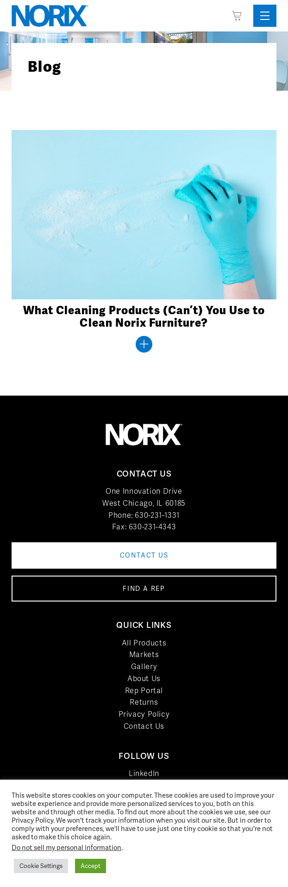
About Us (144, 678)
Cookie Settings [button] (41, 866)
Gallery (144, 666)
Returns (144, 702)
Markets (144, 654)
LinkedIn (144, 773)
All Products (144, 643)
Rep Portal (144, 690)
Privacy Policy (144, 714)
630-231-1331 (157, 515)
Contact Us (144, 726)
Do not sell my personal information (66, 847)
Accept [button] (90, 866)
